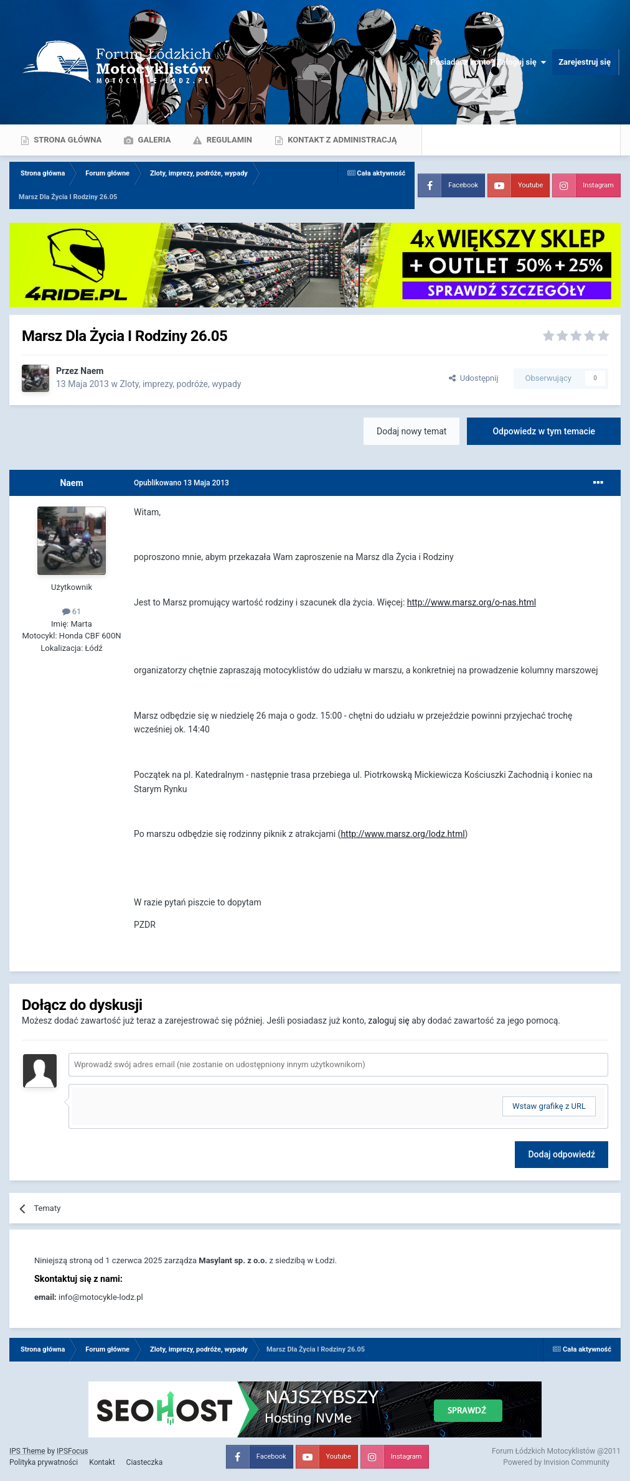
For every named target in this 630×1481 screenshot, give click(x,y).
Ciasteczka (144, 1462)
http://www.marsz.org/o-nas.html (471, 602)
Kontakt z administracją (341, 139)
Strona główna (66, 139)
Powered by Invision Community (556, 1462)
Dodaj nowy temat (411, 431)
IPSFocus (72, 1451)
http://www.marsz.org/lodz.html (402, 834)
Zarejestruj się (584, 62)
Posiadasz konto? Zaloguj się (488, 62)
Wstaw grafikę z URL (549, 1106)
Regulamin (228, 139)
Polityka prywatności (43, 1462)
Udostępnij (473, 378)
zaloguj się (388, 1020)
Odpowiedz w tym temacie (543, 431)
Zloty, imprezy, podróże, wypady (180, 384)
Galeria (153, 139)
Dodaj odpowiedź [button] (561, 1154)
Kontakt (102, 1462)
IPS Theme (27, 1451)
